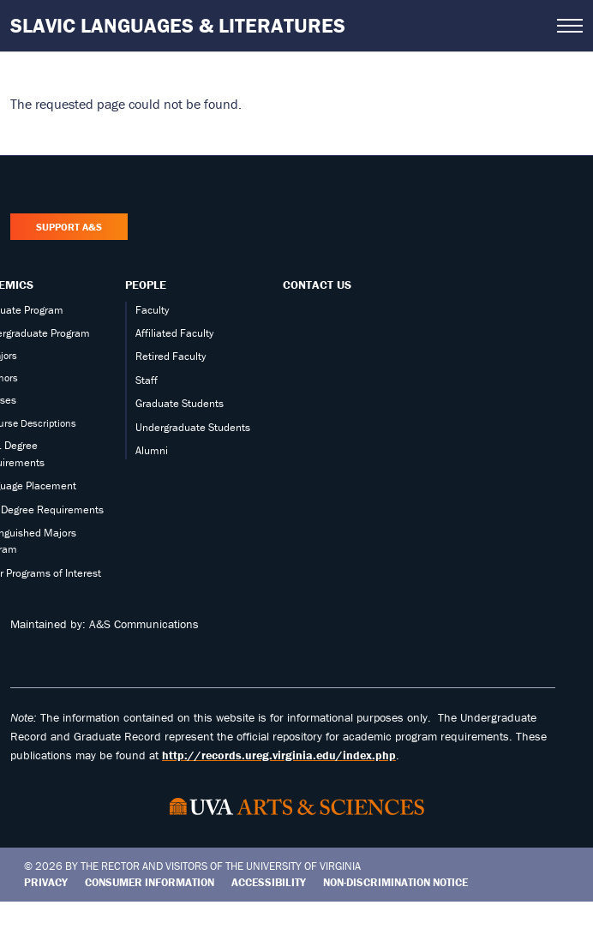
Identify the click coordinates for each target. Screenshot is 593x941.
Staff (146, 380)
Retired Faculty (170, 356)
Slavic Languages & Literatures (177, 25)
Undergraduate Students (192, 427)
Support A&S (69, 226)
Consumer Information (149, 882)
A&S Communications (144, 624)
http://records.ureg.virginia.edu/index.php (279, 755)
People (145, 284)
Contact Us (317, 284)
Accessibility (268, 882)
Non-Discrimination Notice (395, 882)
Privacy (46, 882)
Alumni (151, 450)
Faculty (152, 310)
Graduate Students (179, 403)
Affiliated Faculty (174, 333)
